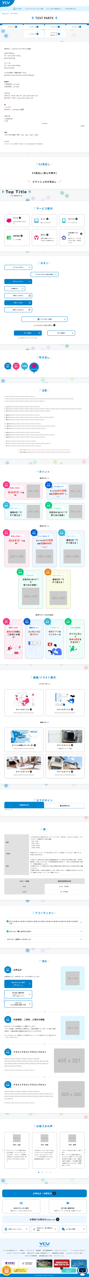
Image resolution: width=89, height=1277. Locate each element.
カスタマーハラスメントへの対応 (16, 1253)
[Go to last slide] (4, 1150)
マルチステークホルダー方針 (74, 1253)
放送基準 (38, 1250)
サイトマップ (30, 1250)
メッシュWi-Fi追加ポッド (54, 9)
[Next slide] (85, 1150)
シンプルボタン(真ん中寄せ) (44, 325)
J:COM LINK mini (70, 9)
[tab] (38, 1172)
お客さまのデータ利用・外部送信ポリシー (38, 1253)
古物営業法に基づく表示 (45, 1256)
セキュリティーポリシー (61, 1250)
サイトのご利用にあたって (10, 1250)
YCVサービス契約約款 (31, 1256)
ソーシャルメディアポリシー (78, 1250)
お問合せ (22, 1250)
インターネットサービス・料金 (34, 9)
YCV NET (19, 9)
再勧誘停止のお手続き (58, 1253)
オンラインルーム (59, 1256)
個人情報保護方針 (48, 1250)
